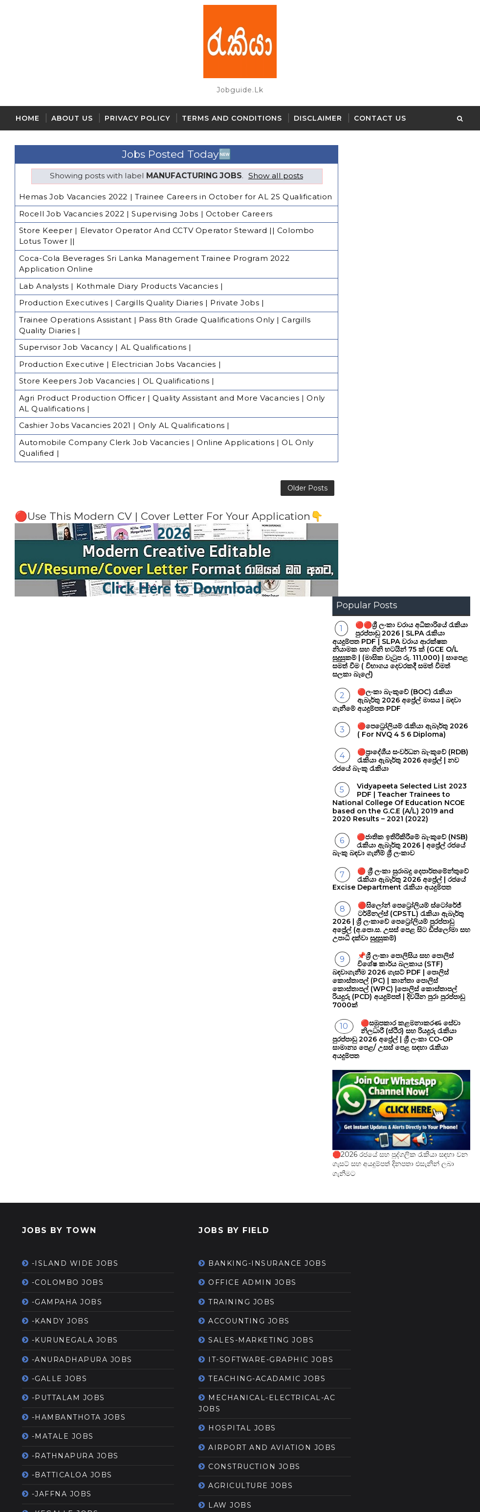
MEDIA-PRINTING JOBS (233, 1163)
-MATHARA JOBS (67, 1177)
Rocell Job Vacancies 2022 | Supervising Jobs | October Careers (146, 218)
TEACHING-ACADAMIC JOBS (242, 948)
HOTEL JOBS (210, 1232)
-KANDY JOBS (60, 869)
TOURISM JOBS (216, 1394)
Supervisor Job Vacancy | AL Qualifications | (105, 347)
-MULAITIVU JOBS (69, 1196)
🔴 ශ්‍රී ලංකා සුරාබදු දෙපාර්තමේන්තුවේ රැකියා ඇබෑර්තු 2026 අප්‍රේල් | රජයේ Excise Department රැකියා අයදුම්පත (400, 427)
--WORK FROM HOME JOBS (241, 1374)
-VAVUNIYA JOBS (67, 1081)
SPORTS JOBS (213, 1355)
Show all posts (270, 170)
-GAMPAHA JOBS (67, 850)
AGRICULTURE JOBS (226, 1067)
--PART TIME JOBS (222, 1308)
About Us (72, 118)
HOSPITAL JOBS (218, 998)
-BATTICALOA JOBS (72, 1023)
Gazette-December (71, 1314)
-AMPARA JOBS (64, 1100)
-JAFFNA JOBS (62, 1042)
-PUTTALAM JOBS (68, 946)
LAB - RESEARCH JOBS (232, 1124)
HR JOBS (202, 1251)
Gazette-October (67, 1429)
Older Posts (297, 485)
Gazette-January (66, 1333)
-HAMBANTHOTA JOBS (79, 965)
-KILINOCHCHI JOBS (75, 1119)
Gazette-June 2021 (70, 1371)
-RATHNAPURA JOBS (75, 1004)
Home (28, 118)
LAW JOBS (205, 1086)
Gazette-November (71, 1410)
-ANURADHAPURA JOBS (82, 907)
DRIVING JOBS (215, 1105)
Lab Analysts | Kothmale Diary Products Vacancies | (121, 288)
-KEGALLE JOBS (65, 1061)
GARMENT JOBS (217, 1289)
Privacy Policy (137, 118)
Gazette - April (62, 1256)
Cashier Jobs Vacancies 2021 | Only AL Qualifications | (124, 422)
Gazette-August (64, 1295)
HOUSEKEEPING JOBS (231, 1413)
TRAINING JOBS (217, 860)
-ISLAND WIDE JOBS (75, 811)
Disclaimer (318, 118)
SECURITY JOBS (217, 1182)
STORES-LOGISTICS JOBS (237, 1144)
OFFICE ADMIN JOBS (228, 841)
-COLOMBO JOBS (68, 831)
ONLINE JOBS (213, 1432)
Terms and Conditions (232, 118)
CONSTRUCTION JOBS (230, 1047)
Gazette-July (58, 1352)
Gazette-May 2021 (69, 1391)
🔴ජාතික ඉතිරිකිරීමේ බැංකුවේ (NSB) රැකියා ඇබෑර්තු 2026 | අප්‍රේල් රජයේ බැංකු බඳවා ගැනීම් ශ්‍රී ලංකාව (400, 393)
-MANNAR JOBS (65, 1138)
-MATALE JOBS (63, 984)
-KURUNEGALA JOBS (75, 888)
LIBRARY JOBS (215, 1270)
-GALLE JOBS (59, 927)
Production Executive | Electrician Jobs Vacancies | (120, 363)
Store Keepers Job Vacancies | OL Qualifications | (117, 379)
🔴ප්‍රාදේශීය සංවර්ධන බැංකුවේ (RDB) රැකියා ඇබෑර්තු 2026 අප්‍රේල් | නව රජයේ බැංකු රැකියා (400, 308)
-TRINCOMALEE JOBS (77, 1157)
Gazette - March (65, 1275)
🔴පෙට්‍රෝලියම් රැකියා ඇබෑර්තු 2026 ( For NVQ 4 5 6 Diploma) (412, 278)
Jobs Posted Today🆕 (171, 149)
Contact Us (380, 118)
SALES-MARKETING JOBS (236, 899)
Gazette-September (73, 1449)
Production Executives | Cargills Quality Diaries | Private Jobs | (141, 304)
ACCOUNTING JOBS (224, 880)
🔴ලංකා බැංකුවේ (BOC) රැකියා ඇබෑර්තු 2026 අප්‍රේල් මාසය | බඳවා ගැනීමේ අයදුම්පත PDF (396, 248)
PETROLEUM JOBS (223, 1336)
